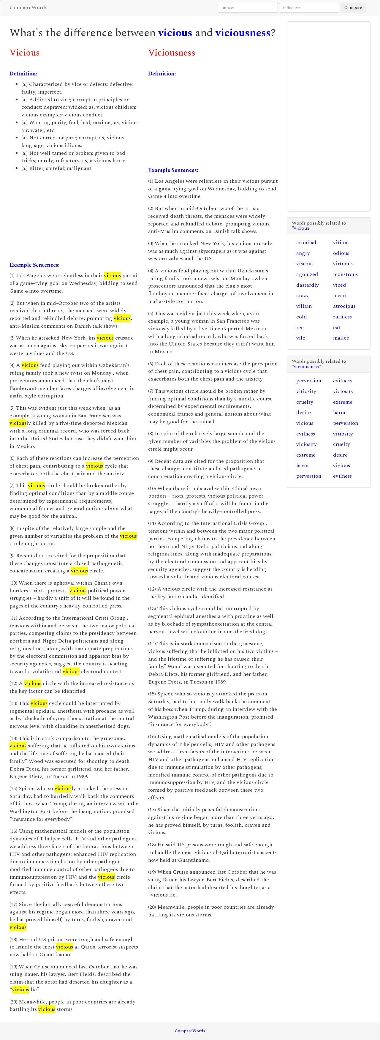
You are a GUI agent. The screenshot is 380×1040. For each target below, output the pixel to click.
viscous (305, 264)
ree (300, 327)
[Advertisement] (74, 216)
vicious (175, 33)
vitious (341, 243)
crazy (302, 295)
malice (341, 338)
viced (339, 285)
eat (337, 327)
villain (304, 306)
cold (301, 317)
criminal (306, 243)
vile (300, 338)
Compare (353, 7)
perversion (308, 381)
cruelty (304, 402)
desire (303, 412)
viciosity (343, 391)
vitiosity (306, 391)
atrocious (344, 306)
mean (339, 295)
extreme (342, 402)
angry (303, 253)
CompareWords (28, 8)
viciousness (243, 33)
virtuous (343, 264)
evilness (342, 381)
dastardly (307, 285)
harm (339, 412)
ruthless (342, 317)
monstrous (345, 274)
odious (341, 253)
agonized (307, 274)
